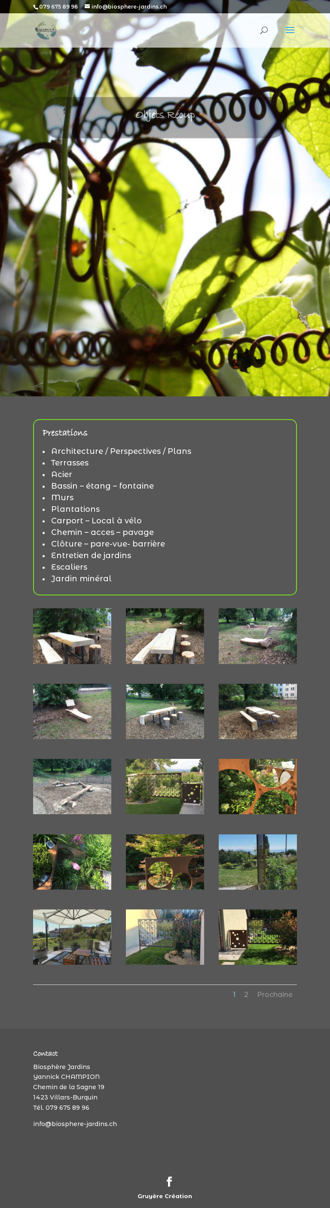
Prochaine (275, 995)
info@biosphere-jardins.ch (75, 1124)
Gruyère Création (165, 1196)
